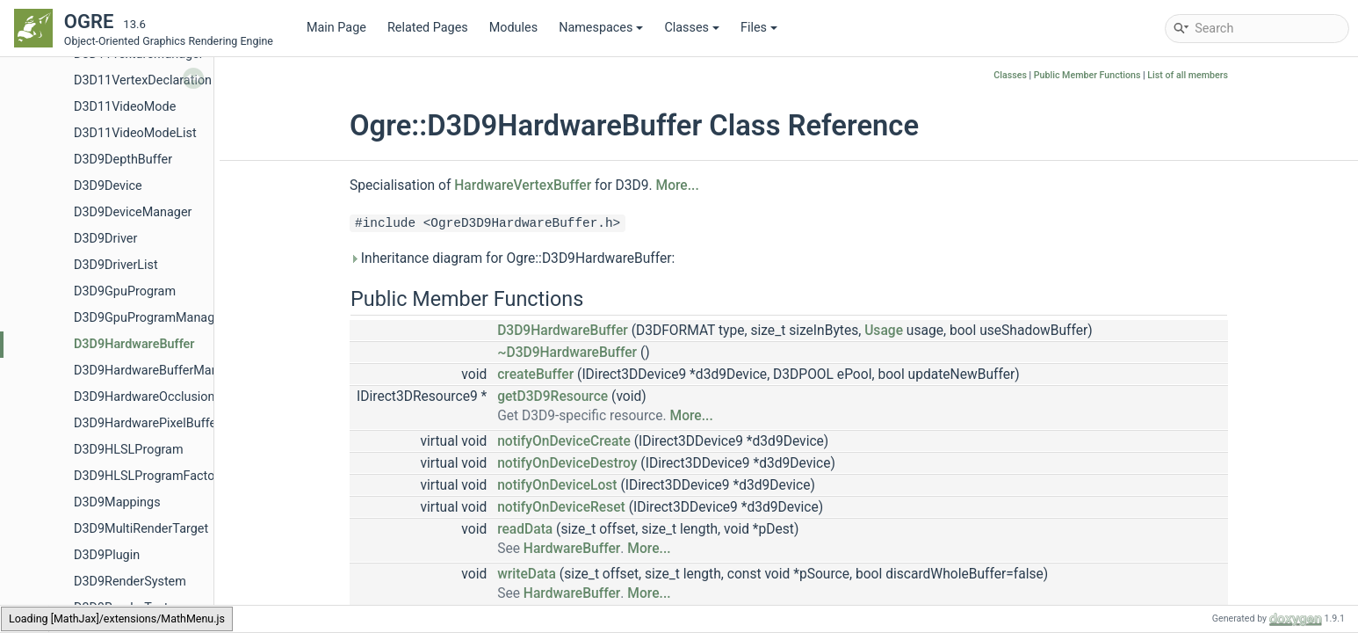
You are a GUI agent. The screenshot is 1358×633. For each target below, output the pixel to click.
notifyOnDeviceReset (561, 507)
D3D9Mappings (117, 502)
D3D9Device (108, 185)
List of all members (1187, 75)
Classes (691, 27)
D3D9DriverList (116, 265)
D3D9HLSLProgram (129, 449)
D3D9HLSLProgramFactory (149, 476)
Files (758, 27)
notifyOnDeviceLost (557, 485)
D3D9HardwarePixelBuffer (147, 423)
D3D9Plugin (107, 555)
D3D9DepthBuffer (123, 159)
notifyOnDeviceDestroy (567, 463)
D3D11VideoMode (125, 106)
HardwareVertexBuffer (522, 185)
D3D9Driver (105, 238)
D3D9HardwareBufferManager (158, 370)
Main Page (336, 27)
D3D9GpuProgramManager (150, 317)
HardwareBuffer (572, 549)
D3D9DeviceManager (132, 212)
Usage (883, 330)
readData (525, 529)
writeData (526, 574)
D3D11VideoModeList (135, 133)
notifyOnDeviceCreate (564, 441)
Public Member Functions (1087, 75)
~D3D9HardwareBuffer (567, 352)
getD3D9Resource (552, 396)
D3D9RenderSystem (130, 581)
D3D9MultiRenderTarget (141, 528)
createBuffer (535, 374)
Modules (513, 27)
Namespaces (601, 27)
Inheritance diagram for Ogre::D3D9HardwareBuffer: (512, 258)
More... (677, 185)
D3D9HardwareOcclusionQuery (161, 396)
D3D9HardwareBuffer (134, 344)
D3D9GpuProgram (125, 291)
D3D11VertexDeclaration (143, 80)
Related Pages (427, 27)
